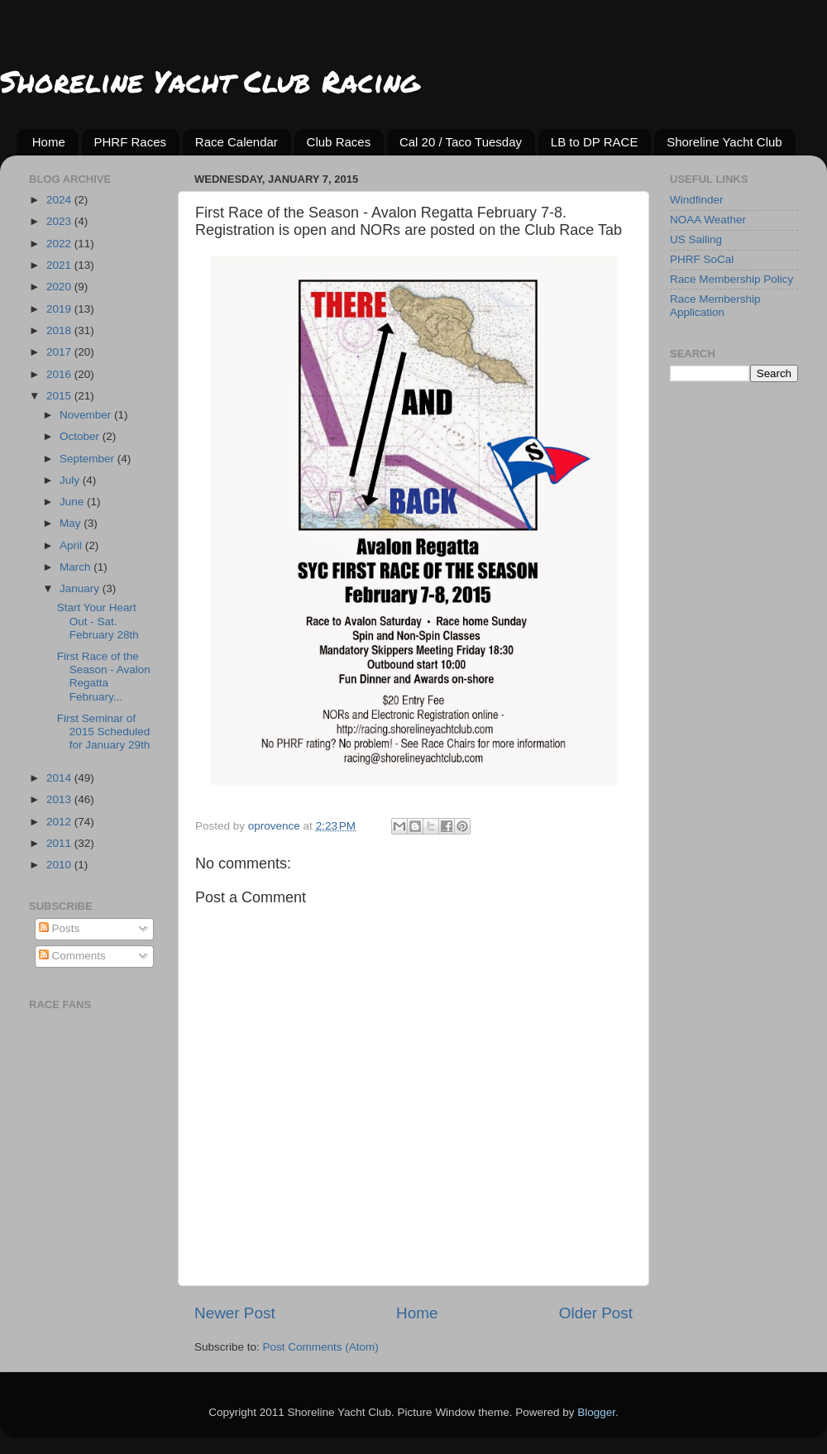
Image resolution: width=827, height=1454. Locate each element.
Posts (59, 928)
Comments (72, 955)
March (76, 567)
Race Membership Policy (731, 279)
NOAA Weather (708, 219)
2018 (60, 330)
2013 (60, 799)
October (81, 436)
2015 (60, 396)
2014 (60, 778)
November (87, 415)
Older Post (596, 1313)
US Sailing (696, 239)
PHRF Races (130, 142)
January (81, 588)
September (88, 458)
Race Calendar (236, 142)
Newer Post (234, 1313)
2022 (60, 243)
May (72, 523)
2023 (60, 221)
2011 (60, 843)
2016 (60, 374)
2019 (60, 309)
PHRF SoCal (702, 259)
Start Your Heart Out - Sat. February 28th (98, 620)
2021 (60, 265)
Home (48, 142)
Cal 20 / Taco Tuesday (460, 142)
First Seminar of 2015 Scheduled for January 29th (104, 731)
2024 (60, 200)
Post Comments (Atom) (321, 1347)
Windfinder (697, 200)
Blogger (596, 1412)
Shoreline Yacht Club (724, 142)
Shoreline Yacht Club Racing (209, 81)
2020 (60, 286)
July (71, 480)
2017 (60, 352)
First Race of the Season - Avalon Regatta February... (104, 676)
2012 (60, 821)
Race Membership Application (715, 305)
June (73, 501)
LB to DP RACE (594, 142)
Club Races (339, 142)
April (72, 545)
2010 (60, 865)
